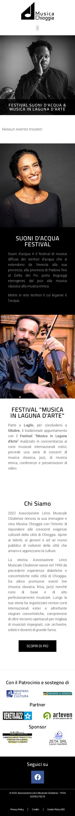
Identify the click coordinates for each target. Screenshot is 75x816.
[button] (37, 28)
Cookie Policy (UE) (56, 809)
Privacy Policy (17, 809)
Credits (35, 809)
